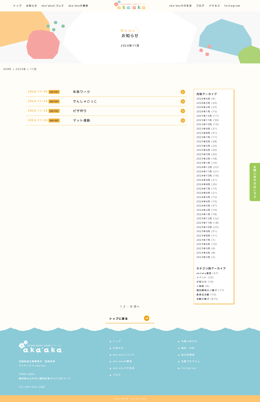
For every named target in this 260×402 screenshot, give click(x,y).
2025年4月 (203, 150)
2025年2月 (203, 158)
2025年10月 (204, 124)
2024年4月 (203, 201)
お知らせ (201, 281)
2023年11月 (204, 222)
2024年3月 (203, 205)
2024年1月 (203, 214)
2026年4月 (203, 98)
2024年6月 (203, 192)
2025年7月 (203, 137)
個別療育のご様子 (206, 290)
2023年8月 (203, 235)
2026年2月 (203, 107)
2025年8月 (203, 133)
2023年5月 (203, 248)
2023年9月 (203, 231)
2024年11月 (204, 171)
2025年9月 (203, 128)
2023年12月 (204, 218)
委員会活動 (202, 294)
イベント (201, 277)
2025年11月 (204, 120)
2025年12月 (204, 115)
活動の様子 (202, 298)
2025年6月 (203, 141)
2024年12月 (204, 167)
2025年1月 (203, 162)
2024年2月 (203, 209)
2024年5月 (203, 197)
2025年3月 (203, 154)
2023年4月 (203, 252)
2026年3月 (203, 103)
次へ (137, 306)
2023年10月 (204, 227)
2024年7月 (203, 188)
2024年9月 (203, 179)
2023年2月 (203, 257)
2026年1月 (203, 111)
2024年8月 (203, 184)
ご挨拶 (200, 286)
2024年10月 (204, 175)
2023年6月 (203, 244)
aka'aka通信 (204, 273)
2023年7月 (203, 239)
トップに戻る (129, 318)
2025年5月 (203, 145)
